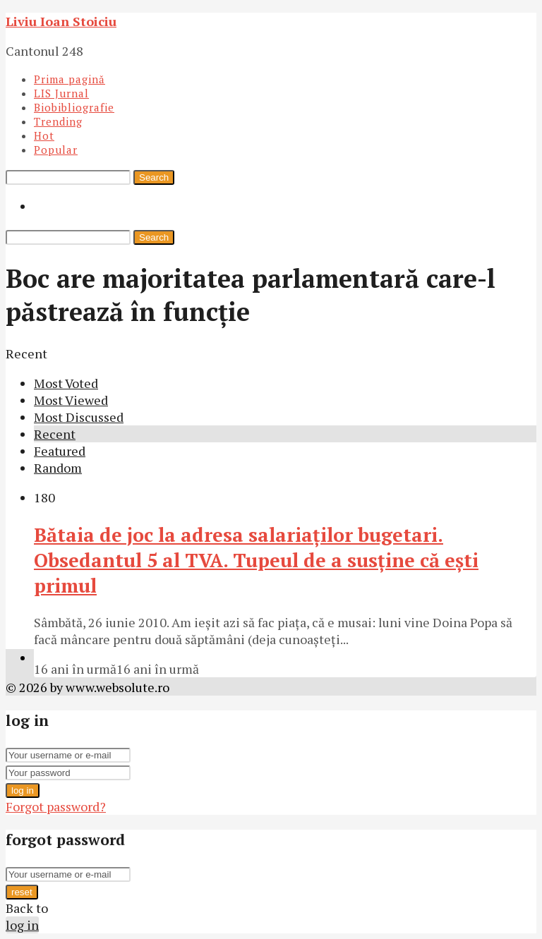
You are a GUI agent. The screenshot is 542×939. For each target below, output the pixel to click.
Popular (56, 150)
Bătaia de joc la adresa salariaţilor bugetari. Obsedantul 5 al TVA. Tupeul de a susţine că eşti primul (256, 560)
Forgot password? (56, 806)
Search (154, 177)
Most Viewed (71, 400)
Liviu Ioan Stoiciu (61, 21)
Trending (58, 121)
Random (58, 467)
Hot (44, 135)
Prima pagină (69, 79)
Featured (59, 450)
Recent (55, 433)
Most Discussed (79, 416)
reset (21, 892)
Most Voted (66, 383)
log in (22, 790)
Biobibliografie (74, 107)
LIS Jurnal (61, 93)
